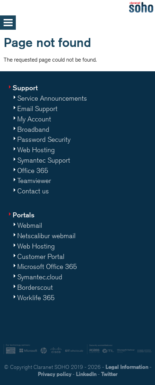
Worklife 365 (36, 297)
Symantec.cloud (39, 277)
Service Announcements (52, 98)
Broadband (33, 129)
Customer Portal (40, 256)
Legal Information (126, 367)
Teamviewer (34, 180)
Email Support (37, 108)
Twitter (109, 374)
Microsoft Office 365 (47, 266)
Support (25, 87)
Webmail (29, 225)
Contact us (33, 191)
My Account (34, 119)
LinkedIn (86, 374)
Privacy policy (54, 374)
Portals (24, 215)
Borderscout (35, 287)
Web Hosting (36, 149)
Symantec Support (43, 160)
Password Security (43, 139)
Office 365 (32, 170)
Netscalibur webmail (46, 235)
